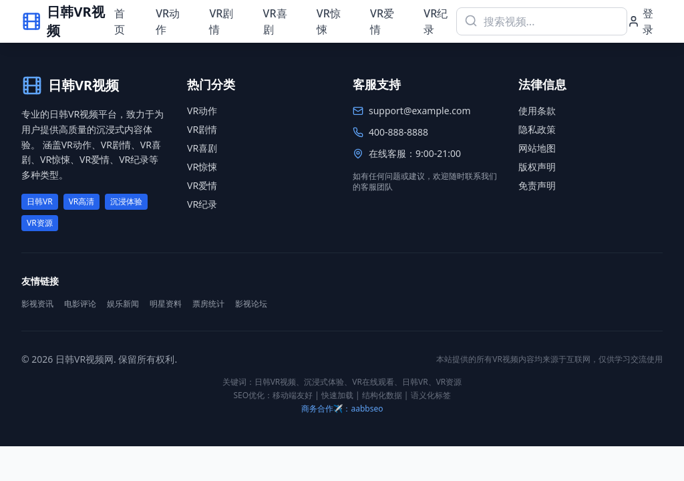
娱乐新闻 (123, 304)
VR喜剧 (275, 21)
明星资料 (166, 304)
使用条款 (537, 110)
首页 (119, 21)
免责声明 (537, 185)
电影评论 (80, 304)
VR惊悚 (329, 21)
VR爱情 (382, 21)
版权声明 (537, 166)
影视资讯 (37, 304)
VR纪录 (435, 21)
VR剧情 (221, 21)
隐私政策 (537, 129)
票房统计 (208, 304)
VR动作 (168, 21)
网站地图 (537, 148)
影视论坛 (251, 304)
